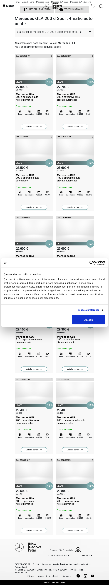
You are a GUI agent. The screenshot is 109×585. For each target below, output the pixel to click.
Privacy (30, 576)
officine (85, 555)
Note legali (53, 576)
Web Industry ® (58, 582)
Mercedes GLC (34, 339)
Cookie (41, 576)
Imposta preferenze (88, 310)
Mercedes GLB (75, 97)
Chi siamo (66, 576)
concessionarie (57, 555)
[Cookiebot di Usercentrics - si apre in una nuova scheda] (91, 263)
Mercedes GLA (34, 97)
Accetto (88, 319)
